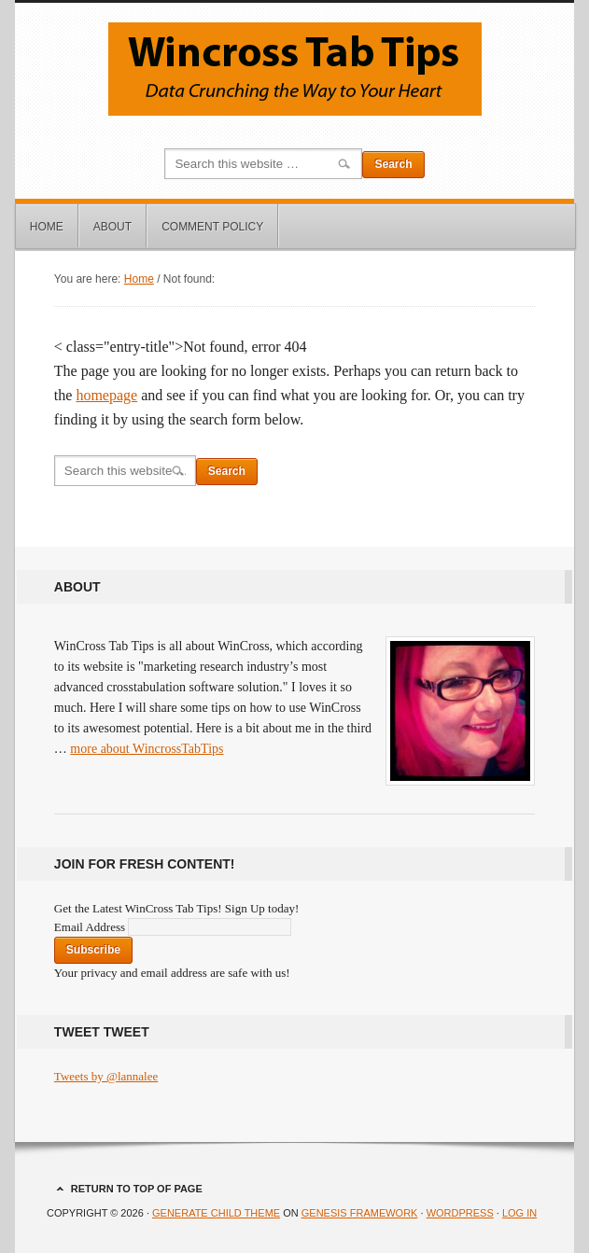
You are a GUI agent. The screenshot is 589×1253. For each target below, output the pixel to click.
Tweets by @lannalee (106, 1076)
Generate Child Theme (216, 1212)
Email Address (91, 927)
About (112, 226)
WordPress (460, 1212)
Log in (519, 1212)
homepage (106, 395)
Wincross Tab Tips (294, 69)
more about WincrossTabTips (146, 749)
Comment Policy (212, 226)
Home (46, 226)
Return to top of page (137, 1188)
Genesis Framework (360, 1212)
